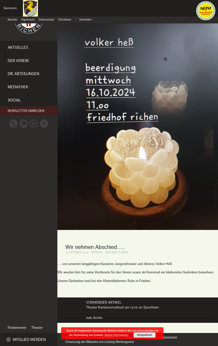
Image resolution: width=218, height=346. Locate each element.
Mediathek (18, 87)
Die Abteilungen (23, 73)
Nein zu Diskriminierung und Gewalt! (205, 10)
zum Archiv (94, 318)
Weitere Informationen (116, 335)
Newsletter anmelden (26, 111)
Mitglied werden (29, 339)
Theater (37, 327)
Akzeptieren (144, 335)
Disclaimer (64, 19)
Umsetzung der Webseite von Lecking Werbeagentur (99, 342)
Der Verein (18, 60)
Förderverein (17, 327)
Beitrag (96, 252)
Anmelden (85, 19)
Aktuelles (18, 47)
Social (14, 100)
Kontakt (12, 19)
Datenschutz (46, 19)
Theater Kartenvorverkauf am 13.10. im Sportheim (137, 305)
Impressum (28, 19)
